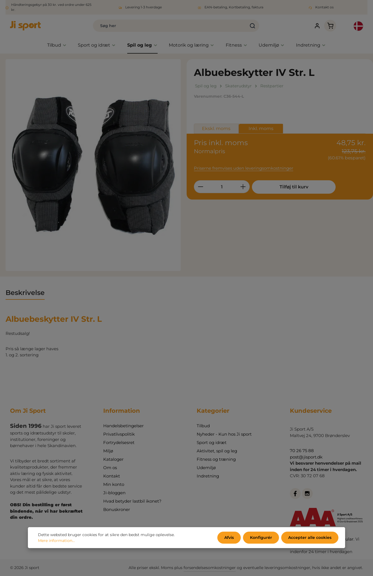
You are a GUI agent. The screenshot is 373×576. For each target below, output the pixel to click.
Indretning (208, 476)
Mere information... (56, 540)
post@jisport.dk (306, 457)
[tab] (25, 293)
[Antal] (222, 186)
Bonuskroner (116, 509)
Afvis (229, 537)
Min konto (113, 484)
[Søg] (252, 26)
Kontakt (111, 476)
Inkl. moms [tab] (261, 128)
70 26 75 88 (302, 450)
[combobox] (169, 26)
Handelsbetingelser (123, 425)
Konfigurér (261, 537)
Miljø (108, 450)
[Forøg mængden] (243, 186)
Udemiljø (206, 467)
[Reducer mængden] (200, 186)
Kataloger (113, 459)
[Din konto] (317, 26)
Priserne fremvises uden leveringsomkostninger (243, 168)
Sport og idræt (212, 442)
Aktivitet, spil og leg (217, 450)
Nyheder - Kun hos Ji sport (224, 434)
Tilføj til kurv (294, 186)
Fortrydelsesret (118, 442)
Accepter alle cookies (309, 537)
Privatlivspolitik (119, 434)
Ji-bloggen (114, 492)
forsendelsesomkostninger (210, 567)
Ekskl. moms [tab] (216, 128)
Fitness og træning (216, 459)
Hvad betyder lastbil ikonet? (132, 501)
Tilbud (203, 425)
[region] (93, 165)
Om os (110, 467)
